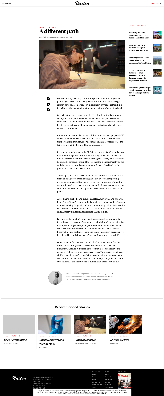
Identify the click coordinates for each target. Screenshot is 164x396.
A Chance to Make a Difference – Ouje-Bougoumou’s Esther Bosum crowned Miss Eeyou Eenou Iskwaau (138, 75)
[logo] (82, 5)
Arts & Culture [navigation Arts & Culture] (97, 385)
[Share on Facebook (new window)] (48, 98)
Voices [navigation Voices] (94, 380)
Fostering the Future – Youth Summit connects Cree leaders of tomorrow (139, 35)
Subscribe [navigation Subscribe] (108, 377)
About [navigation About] (107, 374)
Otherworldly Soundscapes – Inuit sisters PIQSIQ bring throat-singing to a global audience (140, 91)
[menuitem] (155, 3)
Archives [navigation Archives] (108, 385)
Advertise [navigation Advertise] (108, 380)
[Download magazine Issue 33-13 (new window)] (124, 382)
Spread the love (119, 339)
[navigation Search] (161, 4)
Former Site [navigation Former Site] (109, 387)
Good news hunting (15, 339)
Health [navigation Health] (94, 387)
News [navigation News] (94, 374)
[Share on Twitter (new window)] (48, 104)
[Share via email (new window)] (48, 109)
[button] (7, 3)
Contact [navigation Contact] (107, 382)
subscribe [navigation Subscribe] (155, 3)
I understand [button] (101, 394)
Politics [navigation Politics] (94, 377)
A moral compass (85, 339)
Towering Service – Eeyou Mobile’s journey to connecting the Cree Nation (140, 60)
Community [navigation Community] (96, 382)
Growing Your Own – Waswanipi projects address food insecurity (138, 48)
